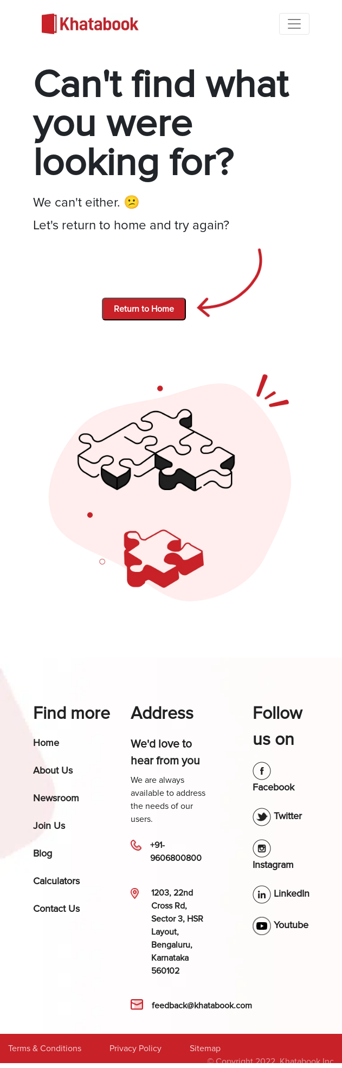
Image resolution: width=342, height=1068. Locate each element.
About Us (53, 770)
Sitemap (205, 1048)
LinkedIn (281, 893)
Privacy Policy (135, 1048)
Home (46, 743)
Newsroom (56, 798)
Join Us (49, 826)
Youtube (280, 925)
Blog (42, 853)
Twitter (277, 816)
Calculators (56, 881)
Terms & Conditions (44, 1048)
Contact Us (56, 909)
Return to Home (144, 309)
